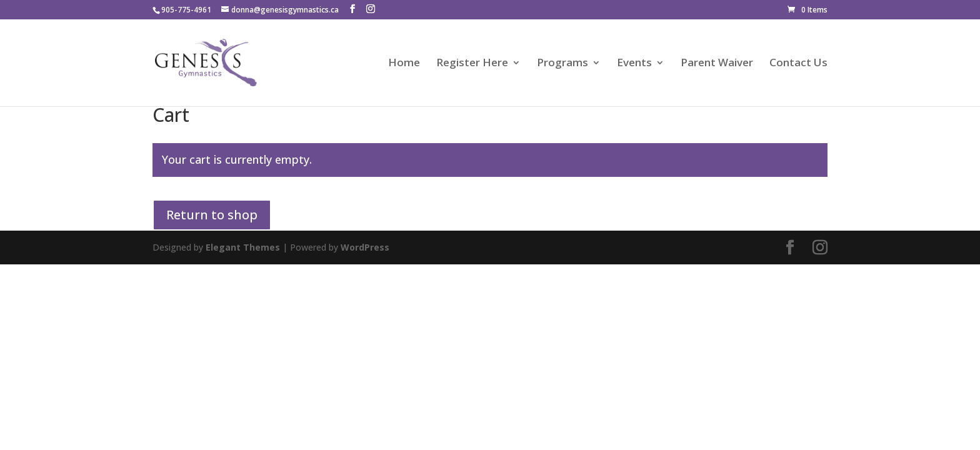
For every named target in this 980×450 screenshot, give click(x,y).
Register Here (472, 63)
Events (634, 63)
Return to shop (212, 214)
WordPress (365, 247)
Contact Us (798, 63)
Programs (562, 63)
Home (404, 63)
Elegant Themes (243, 247)
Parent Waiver (717, 63)
